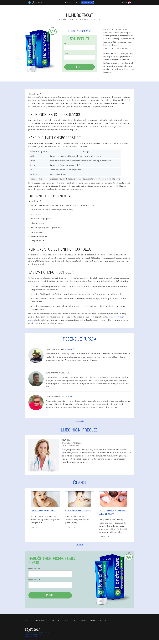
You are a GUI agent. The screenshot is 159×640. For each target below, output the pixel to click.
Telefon (66, 53)
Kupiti (79, 67)
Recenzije (55, 621)
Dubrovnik (70, 349)
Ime (65, 43)
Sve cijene (103, 621)
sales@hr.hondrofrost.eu (33, 631)
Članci (74, 621)
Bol (68, 372)
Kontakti (93, 621)
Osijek (69, 396)
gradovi (65, 621)
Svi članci (79, 544)
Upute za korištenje (42, 621)
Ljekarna (83, 621)
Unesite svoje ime (34, 569)
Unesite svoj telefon (34, 580)
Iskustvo (28, 621)
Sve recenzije (79, 421)
